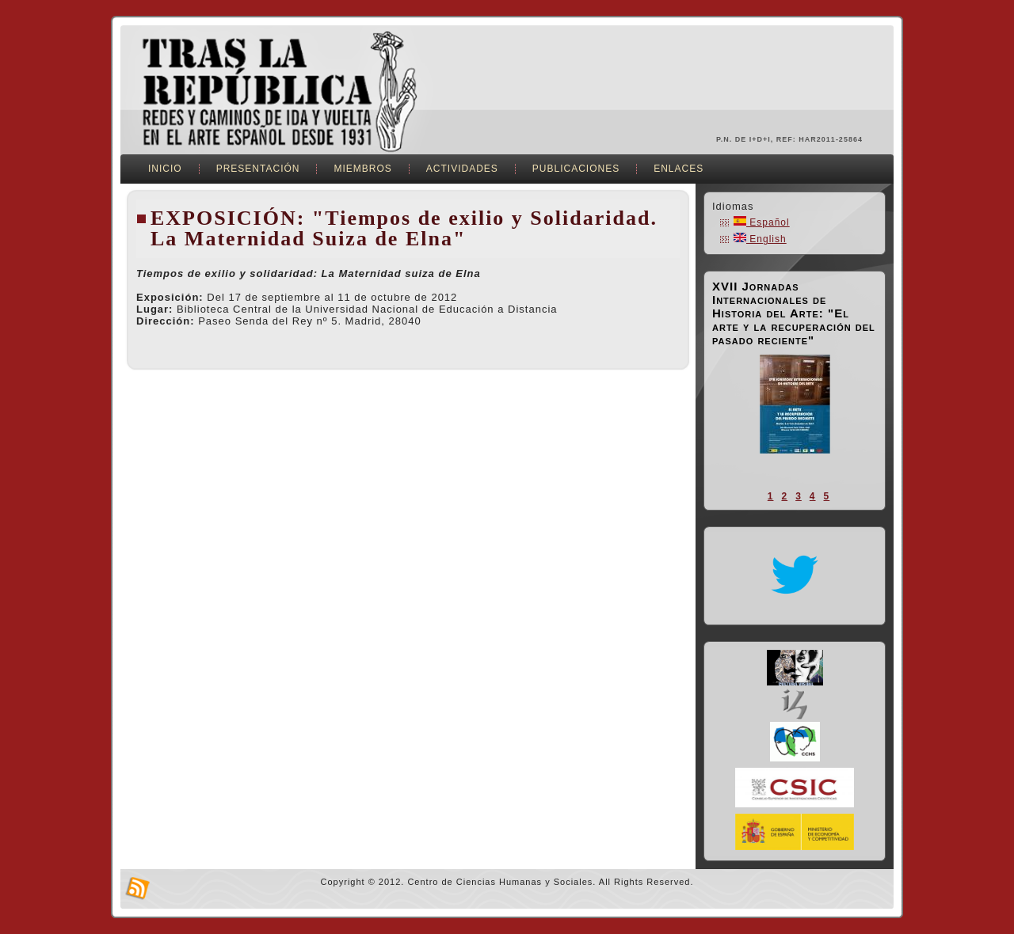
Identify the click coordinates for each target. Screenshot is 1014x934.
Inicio (165, 168)
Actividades (462, 168)
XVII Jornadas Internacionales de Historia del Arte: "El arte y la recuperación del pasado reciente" (793, 313)
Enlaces (678, 168)
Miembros (362, 168)
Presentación (258, 168)
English (760, 239)
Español (762, 222)
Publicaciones (575, 168)
